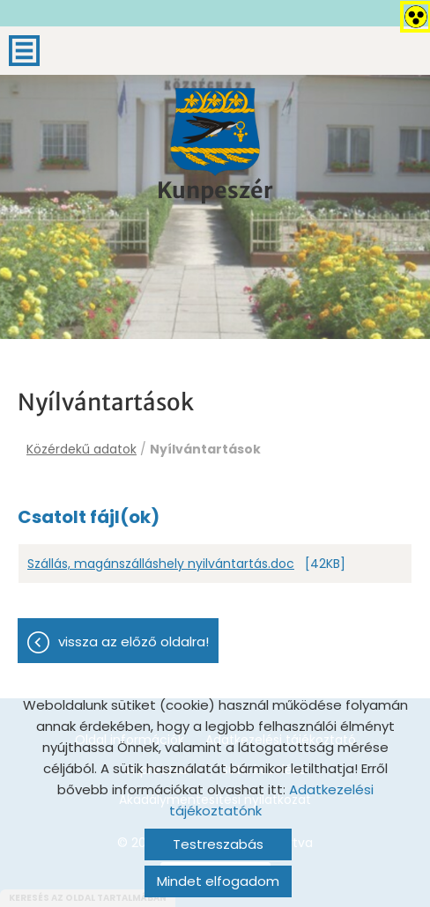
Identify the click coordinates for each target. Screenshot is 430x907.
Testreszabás (218, 844)
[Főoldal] (215, 132)
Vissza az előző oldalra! (133, 641)
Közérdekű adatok (81, 449)
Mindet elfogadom (218, 881)
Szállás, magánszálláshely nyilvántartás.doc (160, 563)
